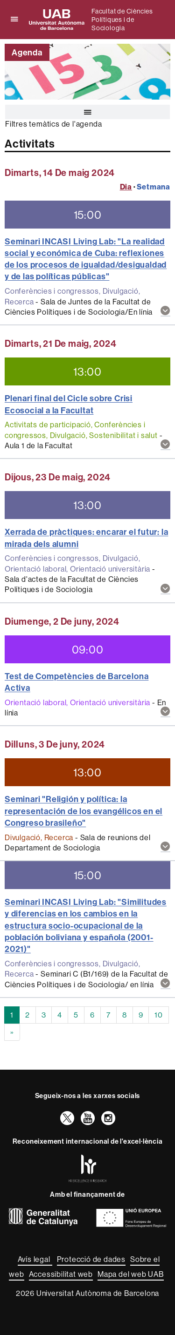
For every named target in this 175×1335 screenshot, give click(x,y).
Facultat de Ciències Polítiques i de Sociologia (122, 19)
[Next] (12, 1032)
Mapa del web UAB (131, 1274)
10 (158, 1014)
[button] (165, 311)
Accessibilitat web (61, 1274)
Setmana (153, 186)
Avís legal (35, 1259)
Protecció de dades (91, 1259)
